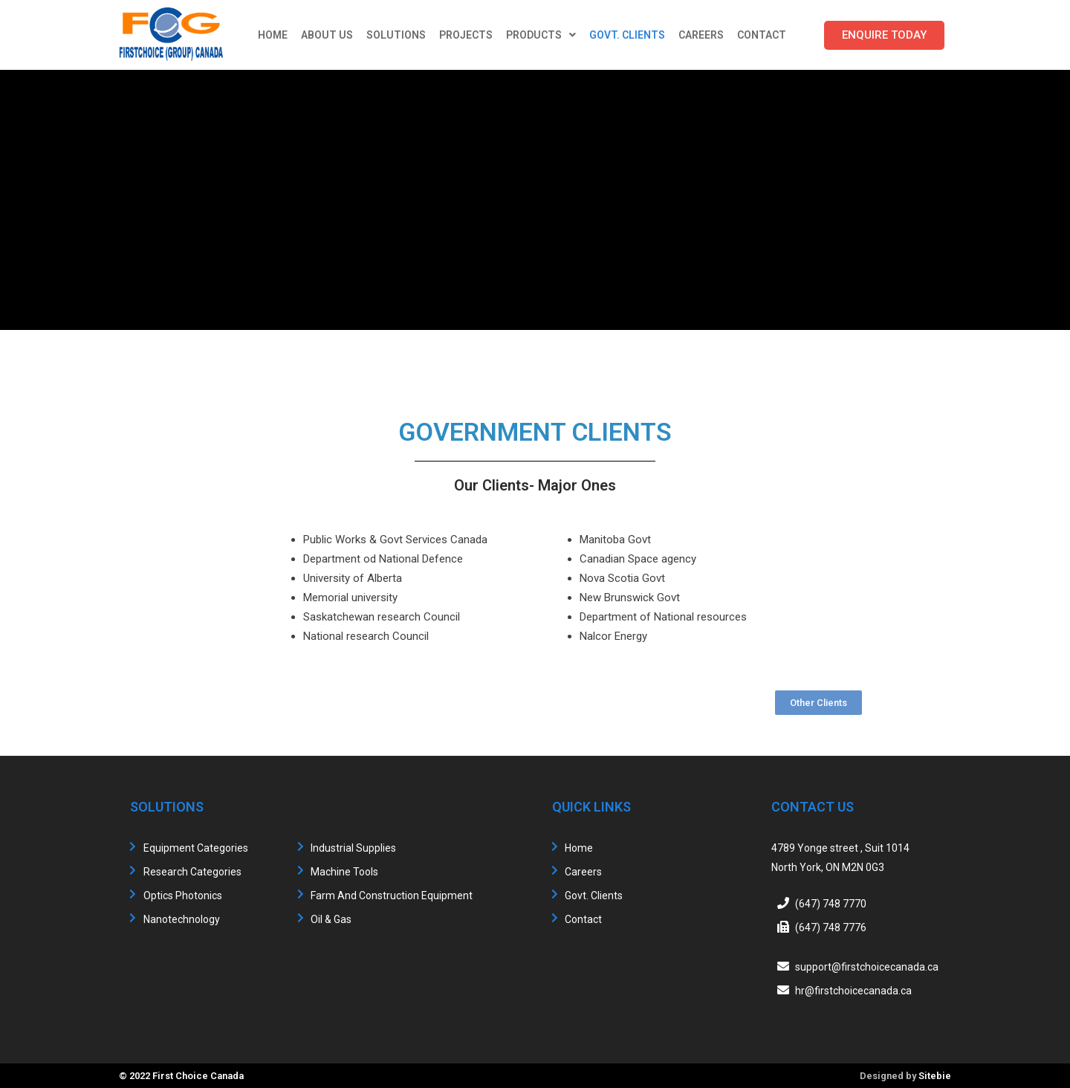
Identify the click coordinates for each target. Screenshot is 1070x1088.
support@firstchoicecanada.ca (866, 967)
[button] (884, 35)
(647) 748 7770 (830, 904)
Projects (466, 35)
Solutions (396, 35)
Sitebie (934, 1075)
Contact (761, 35)
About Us (327, 35)
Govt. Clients (627, 35)
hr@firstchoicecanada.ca (853, 991)
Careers (701, 35)
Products (541, 35)
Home (273, 35)
